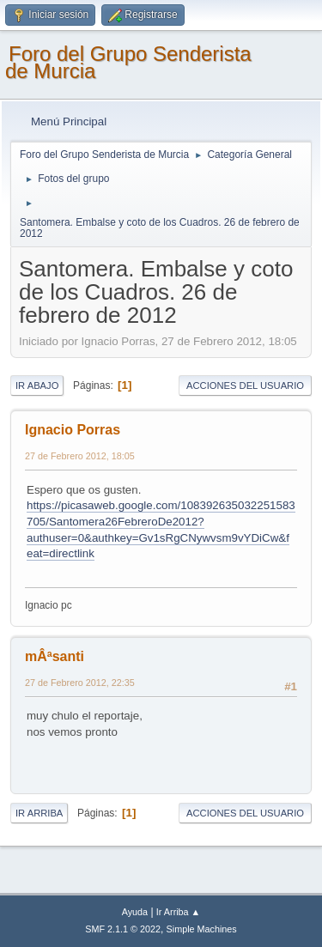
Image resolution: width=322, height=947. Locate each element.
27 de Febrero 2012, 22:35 (80, 682)
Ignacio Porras (72, 429)
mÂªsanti (54, 656)
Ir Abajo (36, 385)
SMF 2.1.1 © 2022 (123, 929)
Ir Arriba (39, 813)
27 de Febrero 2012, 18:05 (80, 456)
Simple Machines (202, 929)
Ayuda (135, 912)
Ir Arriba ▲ (178, 912)
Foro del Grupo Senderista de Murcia (128, 62)
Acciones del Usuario (245, 385)
